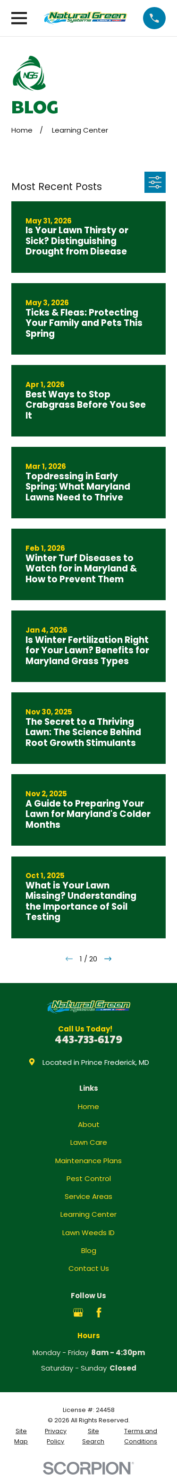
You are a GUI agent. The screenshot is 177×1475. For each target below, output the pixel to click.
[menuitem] (21, 1436)
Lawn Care (88, 1142)
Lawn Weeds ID (88, 1232)
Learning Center (88, 1214)
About (89, 1124)
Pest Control (89, 1178)
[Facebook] (99, 1312)
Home (88, 1106)
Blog (88, 1250)
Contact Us (88, 1268)
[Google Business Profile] (78, 1312)
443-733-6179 (88, 1038)
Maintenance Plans (88, 1161)
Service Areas (88, 1196)
